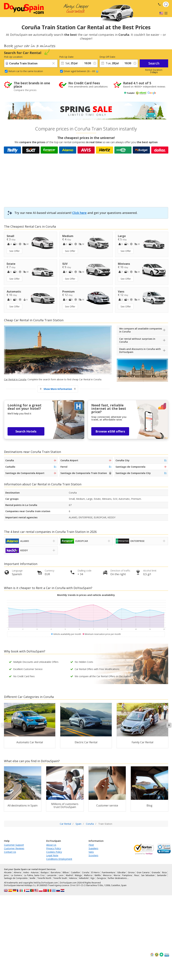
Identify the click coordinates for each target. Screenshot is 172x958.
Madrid (69, 875)
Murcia (117, 875)
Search (153, 63)
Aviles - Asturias (31, 872)
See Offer (14, 251)
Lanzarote (51, 875)
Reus (136, 875)
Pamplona (127, 875)
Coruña (85, 872)
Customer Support (14, 844)
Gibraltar (121, 872)
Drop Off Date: (107, 56)
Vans (91, 851)
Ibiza (164, 872)
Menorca (107, 875)
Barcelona (55, 872)
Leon (61, 875)
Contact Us (10, 851)
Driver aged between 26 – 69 (81, 71)
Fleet (91, 844)
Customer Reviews (14, 848)
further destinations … (118, 878)
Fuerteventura (108, 872)
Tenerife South (60, 878)
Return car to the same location (25, 71)
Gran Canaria (143, 872)
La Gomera (16, 875)
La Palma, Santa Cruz (34, 875)
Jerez (6, 875)
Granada (156, 872)
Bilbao (66, 872)
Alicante (8, 872)
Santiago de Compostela (15, 878)
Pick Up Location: (13, 56)
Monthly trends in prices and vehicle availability (86, 595)
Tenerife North (44, 878)
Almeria (17, 872)
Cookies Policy (54, 851)
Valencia (73, 878)
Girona (131, 872)
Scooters (93, 855)
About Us (51, 844)
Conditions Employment (59, 858)
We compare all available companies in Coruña (140, 330)
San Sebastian (148, 875)
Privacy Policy (53, 848)
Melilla (98, 875)
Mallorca (88, 875)
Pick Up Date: (66, 56)
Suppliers (93, 848)
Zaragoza (101, 878)
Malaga (78, 875)
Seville (32, 878)
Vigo (92, 878)
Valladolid (83, 878)
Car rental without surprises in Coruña (137, 340)
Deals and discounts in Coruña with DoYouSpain (140, 350)
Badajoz (45, 872)
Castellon (75, 872)
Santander (162, 875)
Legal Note (52, 855)
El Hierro (95, 872)
